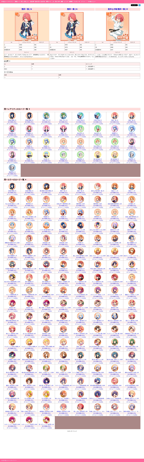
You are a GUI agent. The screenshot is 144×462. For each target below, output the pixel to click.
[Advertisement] (72, 93)
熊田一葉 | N (27, 9)
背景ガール (48, 1)
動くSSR (57, 1)
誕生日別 (37, 1)
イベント (83, 1)
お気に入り (26, 1)
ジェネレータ (76, 1)
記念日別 (42, 1)
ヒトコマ (66, 1)
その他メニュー (92, 1)
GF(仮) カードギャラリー (7, 1)
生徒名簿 (32, 1)
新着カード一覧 (18, 1)
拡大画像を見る (12, 122)
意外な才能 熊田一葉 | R (118, 9)
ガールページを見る (12, 123)
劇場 (62, 1)
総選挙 (71, 1)
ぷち (53, 1)
